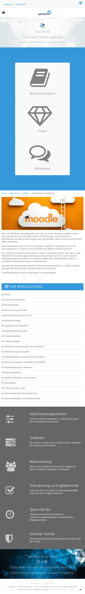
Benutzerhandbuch (42, 93)
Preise (42, 131)
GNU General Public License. (62, 589)
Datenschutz (21, 4)
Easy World (15, 193)
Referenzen (42, 168)
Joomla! (13, 589)
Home (4, 193)
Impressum (8, 4)
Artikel (25, 193)
